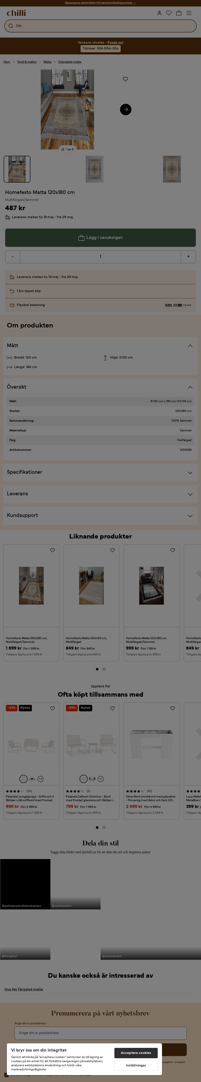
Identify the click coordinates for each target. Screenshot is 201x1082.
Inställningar (136, 1065)
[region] (84, 1059)
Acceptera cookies (136, 1053)
